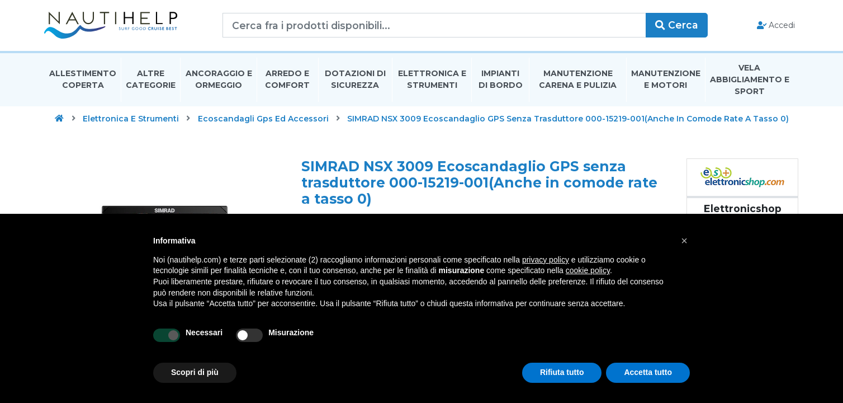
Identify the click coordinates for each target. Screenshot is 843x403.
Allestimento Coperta (82, 80)
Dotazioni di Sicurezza (355, 80)
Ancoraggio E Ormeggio (219, 80)
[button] (684, 241)
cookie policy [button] (588, 270)
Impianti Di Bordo (501, 80)
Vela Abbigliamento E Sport (749, 80)
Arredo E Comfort (287, 80)
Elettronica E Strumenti (432, 80)
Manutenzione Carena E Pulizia (578, 80)
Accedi (775, 26)
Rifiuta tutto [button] (562, 372)
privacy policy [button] (545, 259)
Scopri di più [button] (195, 372)
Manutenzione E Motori (665, 80)
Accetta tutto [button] (648, 372)
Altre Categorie (151, 80)
